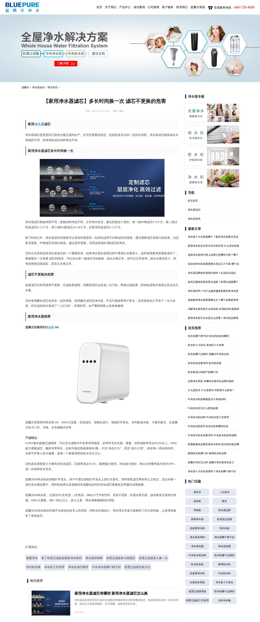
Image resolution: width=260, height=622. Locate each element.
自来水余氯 (224, 600)
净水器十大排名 (224, 582)
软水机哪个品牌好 (224, 555)
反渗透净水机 (197, 528)
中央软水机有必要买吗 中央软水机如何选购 (212, 435)
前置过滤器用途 (197, 591)
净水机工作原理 (54, 567)
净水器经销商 (94, 558)
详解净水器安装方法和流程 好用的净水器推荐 (213, 309)
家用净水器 (197, 519)
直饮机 (197, 501)
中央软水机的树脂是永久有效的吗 (207, 399)
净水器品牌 (224, 510)
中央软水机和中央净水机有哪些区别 (208, 426)
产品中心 (125, 7)
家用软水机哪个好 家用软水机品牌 (207, 453)
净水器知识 (38, 87)
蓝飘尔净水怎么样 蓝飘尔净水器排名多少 (211, 462)
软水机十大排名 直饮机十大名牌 (206, 345)
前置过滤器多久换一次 (153, 558)
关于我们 (110, 7)
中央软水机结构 (197, 555)
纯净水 (63, 500)
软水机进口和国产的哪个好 (203, 372)
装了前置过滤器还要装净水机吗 (61, 558)
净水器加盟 (197, 546)
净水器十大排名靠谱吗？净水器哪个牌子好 (212, 471)
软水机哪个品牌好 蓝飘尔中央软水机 (208, 354)
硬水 (224, 501)
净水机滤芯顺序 (78, 567)
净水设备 (224, 528)
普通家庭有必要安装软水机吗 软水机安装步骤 (213, 444)
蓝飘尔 (25, 87)
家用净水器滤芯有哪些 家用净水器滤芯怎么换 (111, 593)
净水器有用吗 (197, 537)
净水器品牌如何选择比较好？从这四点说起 (212, 273)
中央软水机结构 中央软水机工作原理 (208, 417)
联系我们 (182, 7)
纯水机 (50, 327)
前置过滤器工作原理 (197, 600)
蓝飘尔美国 (197, 7)
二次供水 (224, 492)
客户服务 (168, 7)
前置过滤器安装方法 (137, 567)
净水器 (39, 124)
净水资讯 (52, 87)
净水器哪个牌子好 (224, 537)
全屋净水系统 (197, 582)
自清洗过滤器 (224, 519)
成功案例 (139, 7)
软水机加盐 (197, 564)
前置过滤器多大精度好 (120, 558)
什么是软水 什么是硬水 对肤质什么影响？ (211, 390)
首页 (99, 7)
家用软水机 (224, 564)
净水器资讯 (194, 218)
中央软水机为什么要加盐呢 (203, 408)
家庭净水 (32, 558)
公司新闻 (153, 7)
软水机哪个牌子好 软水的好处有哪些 (208, 336)
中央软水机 (224, 573)
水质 (150, 479)
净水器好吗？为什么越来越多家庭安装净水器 (213, 291)
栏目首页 (193, 200)
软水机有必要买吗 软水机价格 (204, 363)
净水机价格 (33, 567)
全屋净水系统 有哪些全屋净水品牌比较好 (211, 381)
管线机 (197, 510)
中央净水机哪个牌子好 (106, 567)
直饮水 (197, 492)
